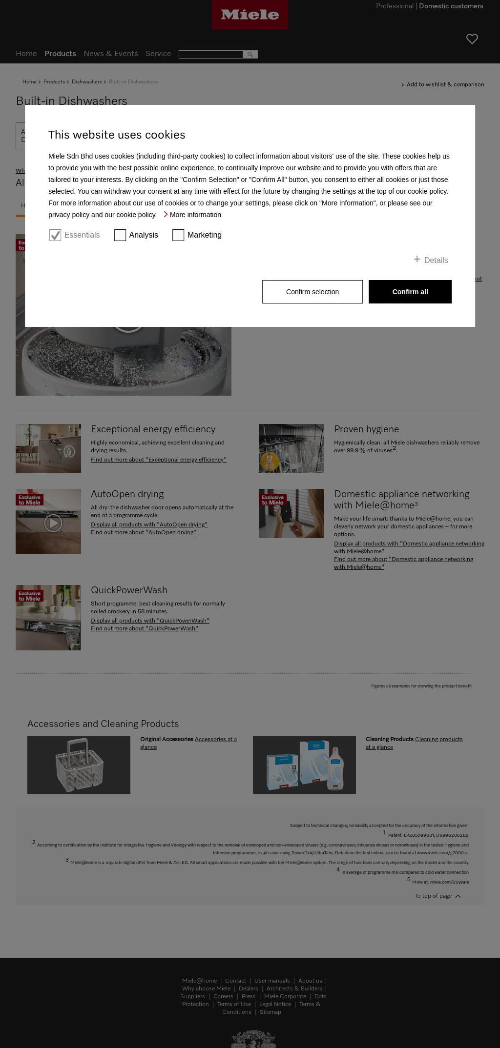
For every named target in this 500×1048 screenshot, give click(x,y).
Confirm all (410, 292)
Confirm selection (312, 292)
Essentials (82, 235)
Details (436, 260)
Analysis (143, 235)
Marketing (205, 235)
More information (195, 215)
